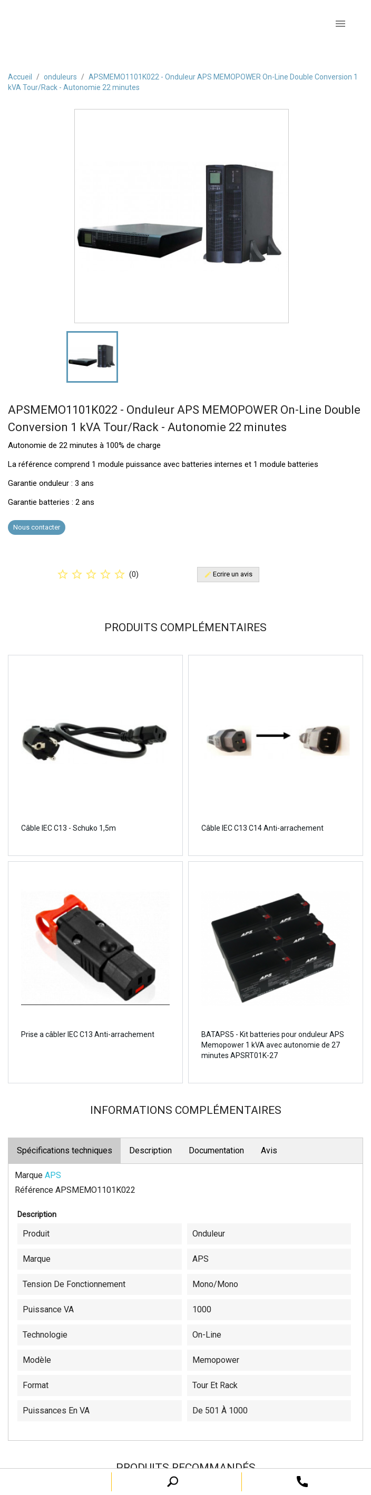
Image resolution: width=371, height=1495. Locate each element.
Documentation (216, 1150)
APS (53, 1175)
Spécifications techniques (64, 1150)
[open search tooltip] (302, 1481)
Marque (29, 1175)
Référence (34, 1190)
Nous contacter (36, 527)
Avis (269, 1150)
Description (150, 1150)
